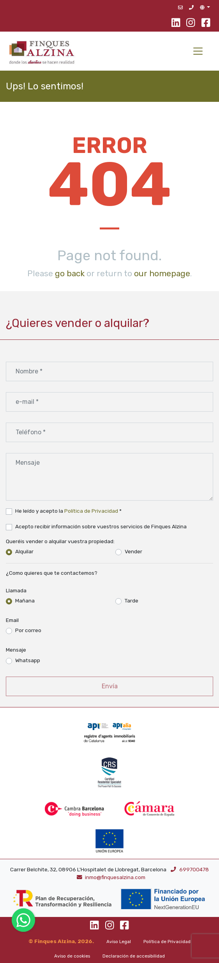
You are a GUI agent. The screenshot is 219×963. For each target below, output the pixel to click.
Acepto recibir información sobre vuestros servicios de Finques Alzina (101, 526)
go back (70, 273)
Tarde (131, 600)
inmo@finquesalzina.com (111, 877)
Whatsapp (27, 660)
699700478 (190, 869)
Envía (110, 686)
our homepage (162, 273)
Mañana (25, 600)
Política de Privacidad (91, 511)
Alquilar (24, 551)
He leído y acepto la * (68, 511)
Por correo (28, 630)
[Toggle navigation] (198, 51)
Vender (133, 551)
